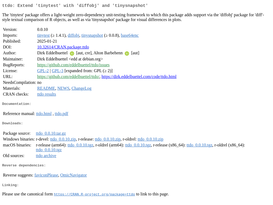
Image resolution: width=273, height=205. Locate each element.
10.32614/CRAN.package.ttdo (63, 48)
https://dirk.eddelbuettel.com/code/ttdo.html (139, 77)
